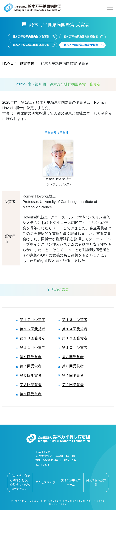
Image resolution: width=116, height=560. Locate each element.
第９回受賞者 (31, 357)
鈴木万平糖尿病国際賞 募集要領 (31, 45)
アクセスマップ (45, 482)
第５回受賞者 (31, 375)
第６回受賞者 (73, 366)
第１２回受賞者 (74, 338)
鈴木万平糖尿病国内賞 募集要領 (31, 36)
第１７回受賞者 (32, 320)
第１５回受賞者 (32, 329)
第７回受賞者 (31, 366)
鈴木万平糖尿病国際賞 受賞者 (81, 45)
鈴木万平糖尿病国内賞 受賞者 (81, 36)
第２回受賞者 (73, 385)
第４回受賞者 (73, 375)
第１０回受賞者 (74, 347)
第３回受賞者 (31, 385)
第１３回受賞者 (32, 338)
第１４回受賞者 (74, 329)
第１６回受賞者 (74, 320)
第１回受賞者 (31, 394)
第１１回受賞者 (32, 347)
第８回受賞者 (73, 357)
